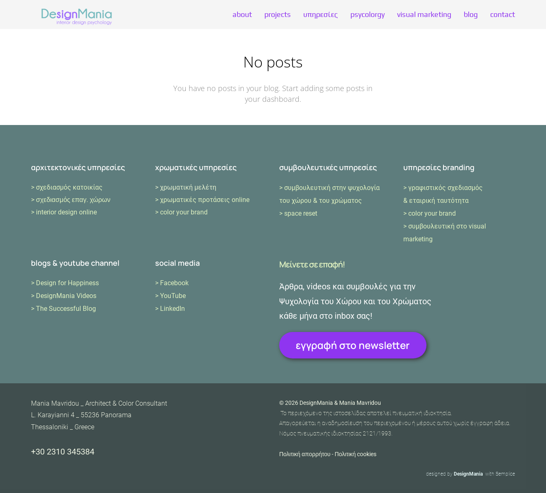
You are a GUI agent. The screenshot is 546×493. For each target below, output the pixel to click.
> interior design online (64, 212)
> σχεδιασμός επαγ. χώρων (70, 200)
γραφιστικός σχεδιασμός (445, 188)
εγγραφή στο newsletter (353, 345)
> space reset (298, 213)
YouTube (173, 296)
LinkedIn (172, 309)
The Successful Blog (66, 309)
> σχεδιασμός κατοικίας (67, 187)
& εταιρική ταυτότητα (436, 200)
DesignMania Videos (66, 296)
